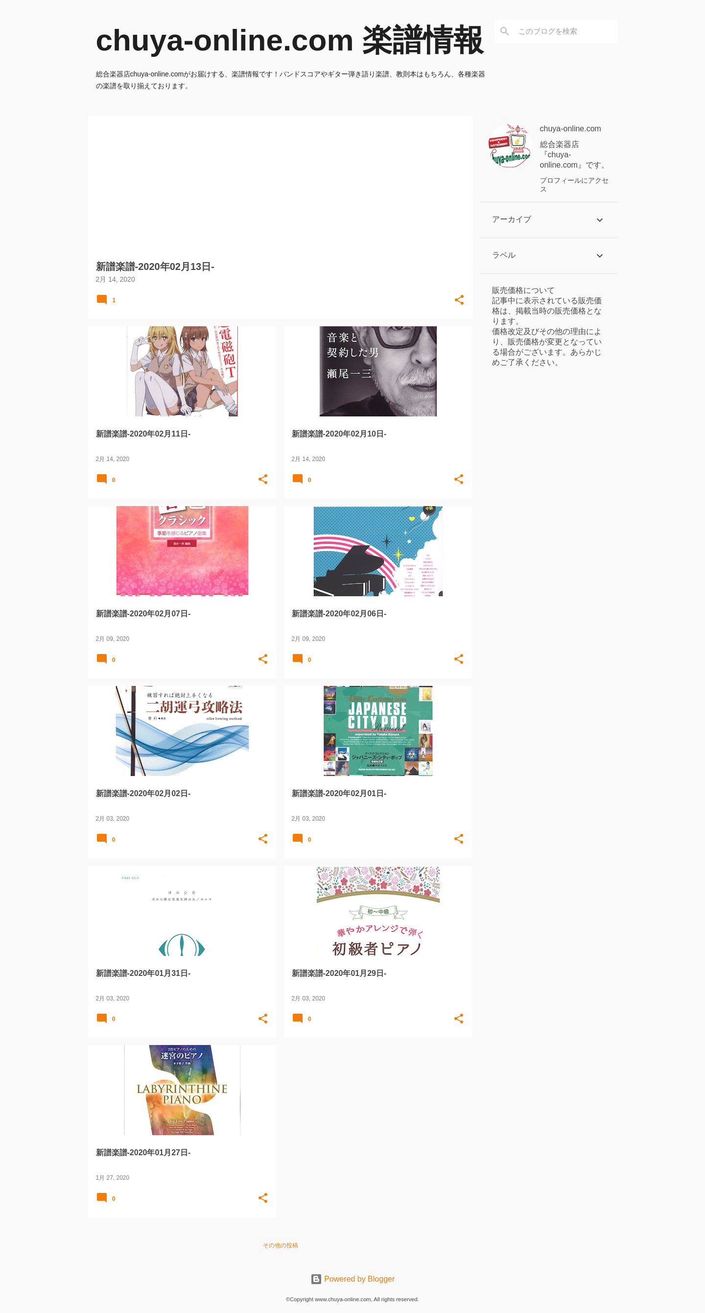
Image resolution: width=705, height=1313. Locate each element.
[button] (459, 300)
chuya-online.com (570, 128)
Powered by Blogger (352, 1279)
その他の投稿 (280, 1245)
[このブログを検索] (566, 31)
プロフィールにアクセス (574, 184)
